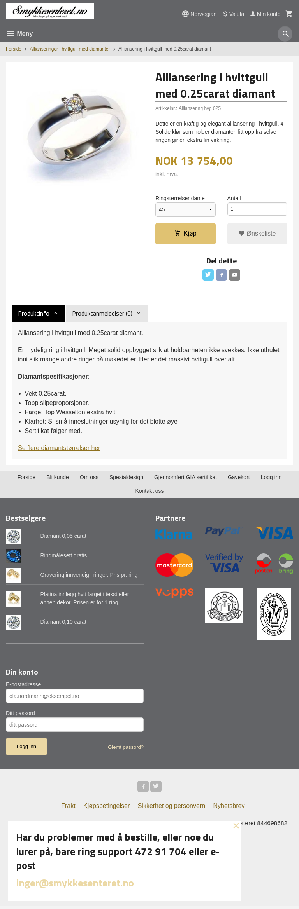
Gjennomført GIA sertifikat (185, 478)
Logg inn (271, 478)
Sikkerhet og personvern (171, 808)
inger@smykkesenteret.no (75, 882)
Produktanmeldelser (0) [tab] (102, 314)
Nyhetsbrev (229, 808)
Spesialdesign (126, 478)
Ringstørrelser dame (180, 198)
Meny (19, 33)
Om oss (89, 478)
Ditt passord (20, 715)
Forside (13, 49)
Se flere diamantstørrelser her (59, 449)
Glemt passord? (126, 749)
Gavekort (239, 478)
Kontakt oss (149, 492)
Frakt (68, 808)
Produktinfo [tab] (33, 314)
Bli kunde (57, 478)
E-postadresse (23, 686)
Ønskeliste (257, 233)
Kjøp (185, 233)
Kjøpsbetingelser (106, 808)
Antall (234, 198)
